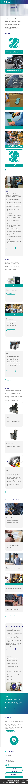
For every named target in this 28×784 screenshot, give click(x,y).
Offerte (14, 768)
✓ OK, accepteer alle (14, 782)
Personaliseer (23, 782)
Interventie (14, 771)
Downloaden (14, 774)
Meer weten (10, 170)
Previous (7, 281)
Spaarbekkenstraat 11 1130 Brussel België (10, 755)
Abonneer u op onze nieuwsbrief (14, 777)
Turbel (5, 2)
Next (21, 281)
